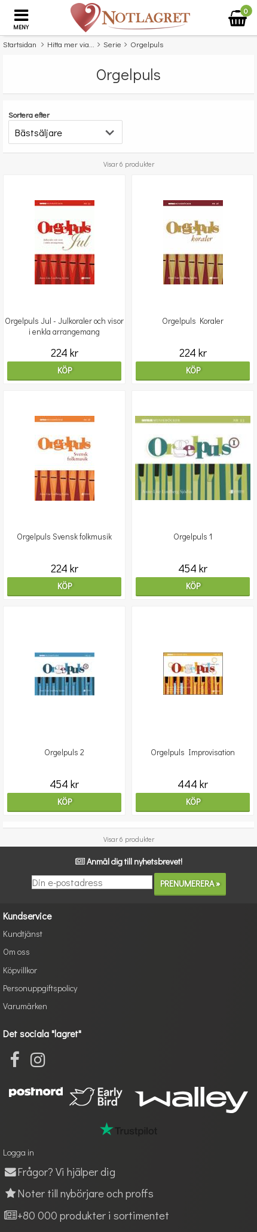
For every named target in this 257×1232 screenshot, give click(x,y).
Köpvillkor (20, 970)
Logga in (18, 1152)
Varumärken (25, 1006)
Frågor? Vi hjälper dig (59, 1171)
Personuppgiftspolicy (40, 988)
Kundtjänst (22, 933)
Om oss (16, 951)
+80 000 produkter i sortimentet (86, 1215)
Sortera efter (29, 114)
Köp (64, 370)
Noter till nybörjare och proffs (78, 1192)
